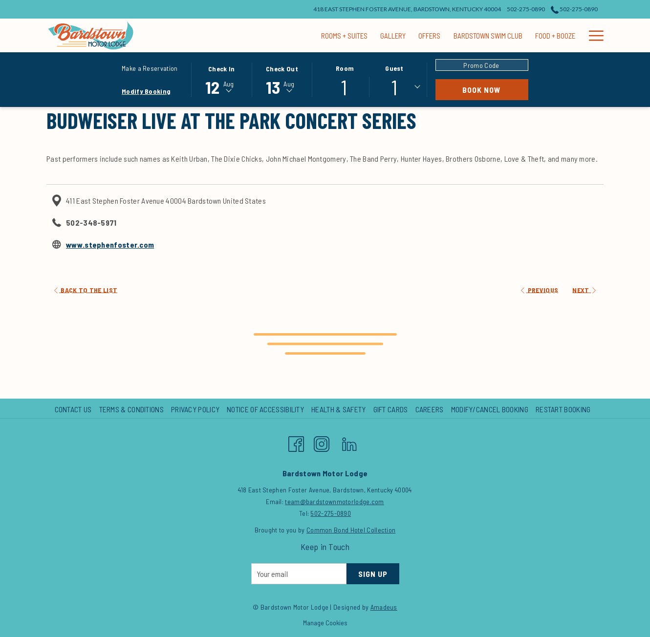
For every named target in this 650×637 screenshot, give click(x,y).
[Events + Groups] (524, 35)
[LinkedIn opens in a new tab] (349, 441)
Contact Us (73, 409)
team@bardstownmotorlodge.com (334, 501)
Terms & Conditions (131, 409)
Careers (429, 409)
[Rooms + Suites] (253, 35)
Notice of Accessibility (265, 409)
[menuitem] (74, 409)
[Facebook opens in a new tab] (296, 441)
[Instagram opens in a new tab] (321, 441)
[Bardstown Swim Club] (397, 35)
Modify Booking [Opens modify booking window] (146, 91)
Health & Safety (338, 409)
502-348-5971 (91, 222)
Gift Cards (390, 409)
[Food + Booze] (464, 35)
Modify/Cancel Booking (489, 409)
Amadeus (383, 607)
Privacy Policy (195, 409)
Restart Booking (563, 409)
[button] (221, 79)
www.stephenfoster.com (110, 244)
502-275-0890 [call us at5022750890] (574, 9)
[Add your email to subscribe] (299, 573)
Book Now (495, 89)
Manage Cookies (325, 622)
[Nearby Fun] (580, 35)
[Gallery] (303, 35)
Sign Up (373, 573)
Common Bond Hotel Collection (350, 530)
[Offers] (339, 35)
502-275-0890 (330, 513)
